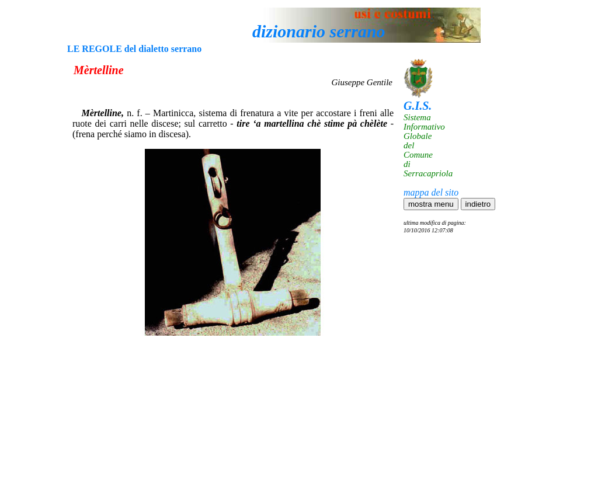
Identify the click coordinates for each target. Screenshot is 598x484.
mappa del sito (431, 192)
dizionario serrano (318, 31)
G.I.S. (418, 105)
